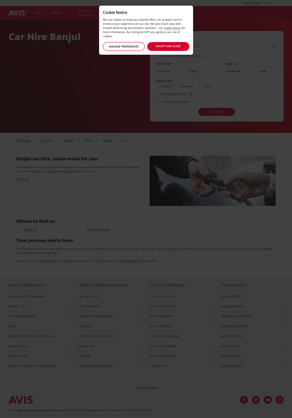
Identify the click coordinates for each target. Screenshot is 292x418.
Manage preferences (123, 46)
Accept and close (168, 46)
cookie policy (172, 28)
